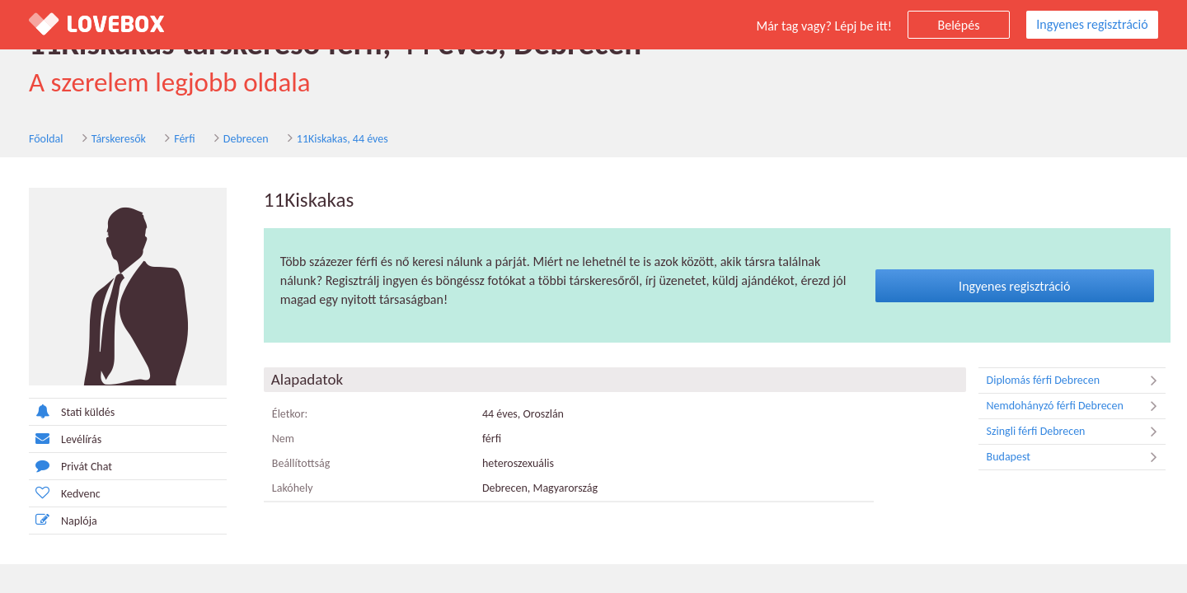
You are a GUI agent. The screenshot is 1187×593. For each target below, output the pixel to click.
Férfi (184, 139)
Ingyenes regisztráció (1091, 24)
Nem (283, 439)
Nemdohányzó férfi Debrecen (1076, 406)
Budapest (1076, 457)
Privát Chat (70, 466)
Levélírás (65, 438)
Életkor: (290, 414)
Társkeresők (118, 139)
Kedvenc (65, 493)
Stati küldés (72, 411)
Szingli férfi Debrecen (1076, 431)
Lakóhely (292, 488)
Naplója (63, 520)
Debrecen (246, 139)
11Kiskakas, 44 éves (342, 139)
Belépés (959, 25)
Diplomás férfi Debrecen (1076, 380)
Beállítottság (301, 463)
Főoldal (46, 139)
